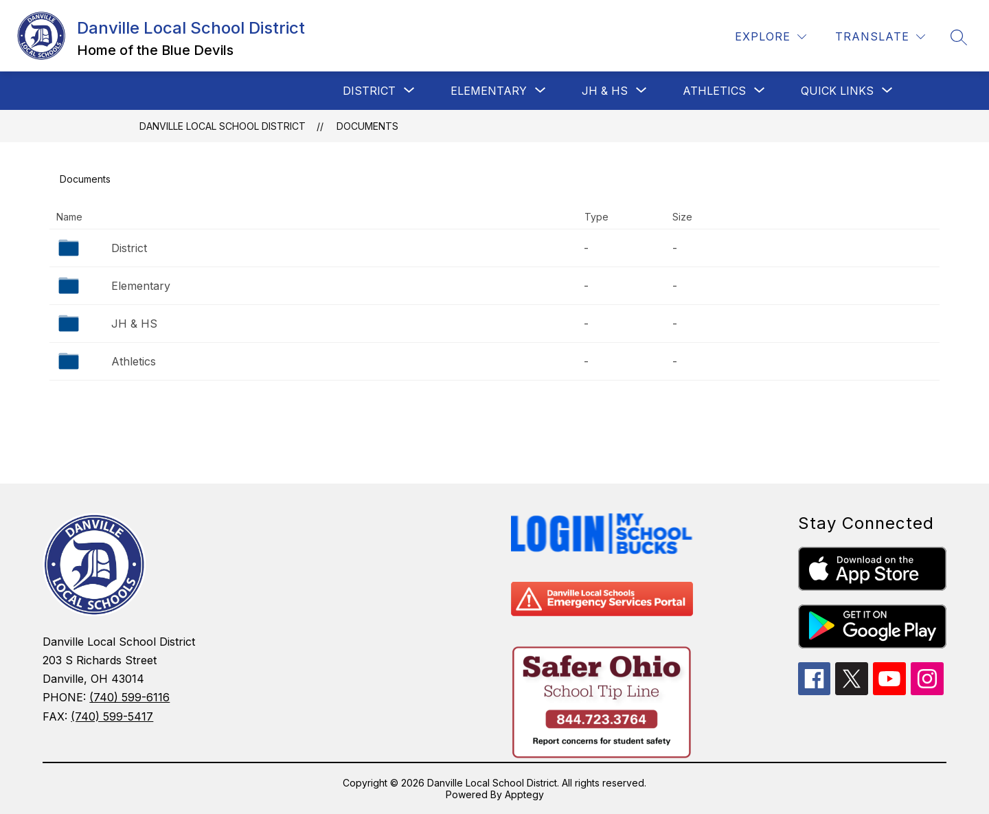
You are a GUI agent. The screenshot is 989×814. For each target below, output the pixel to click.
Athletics (133, 361)
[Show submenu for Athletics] (714, 90)
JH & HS (134, 323)
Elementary (140, 286)
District (129, 248)
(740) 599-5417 (112, 716)
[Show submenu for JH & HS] (605, 90)
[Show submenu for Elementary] (489, 90)
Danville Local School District (222, 126)
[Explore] (770, 36)
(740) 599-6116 (129, 697)
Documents (367, 126)
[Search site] (959, 37)
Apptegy (524, 794)
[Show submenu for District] (369, 90)
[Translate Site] (880, 36)
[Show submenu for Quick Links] (837, 90)
